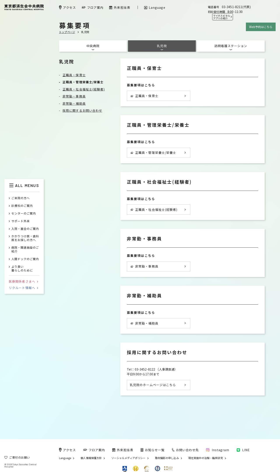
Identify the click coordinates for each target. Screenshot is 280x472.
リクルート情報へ (23, 287)
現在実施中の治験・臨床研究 (205, 458)
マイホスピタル (221, 17)
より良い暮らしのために (22, 268)
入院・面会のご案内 (25, 229)
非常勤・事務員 (74, 96)
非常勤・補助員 (74, 103)
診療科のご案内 (22, 206)
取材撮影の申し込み (167, 458)
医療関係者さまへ (23, 281)
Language (65, 458)
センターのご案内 (23, 213)
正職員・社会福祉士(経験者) (84, 89)
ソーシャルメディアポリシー (128, 458)
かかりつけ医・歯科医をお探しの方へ (25, 238)
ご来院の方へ (20, 198)
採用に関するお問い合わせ (82, 110)
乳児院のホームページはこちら (153, 385)
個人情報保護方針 (91, 458)
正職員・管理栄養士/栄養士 (83, 82)
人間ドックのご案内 (25, 259)
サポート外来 (20, 221)
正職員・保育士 (74, 75)
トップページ (67, 32)
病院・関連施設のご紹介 (25, 249)
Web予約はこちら (260, 27)
